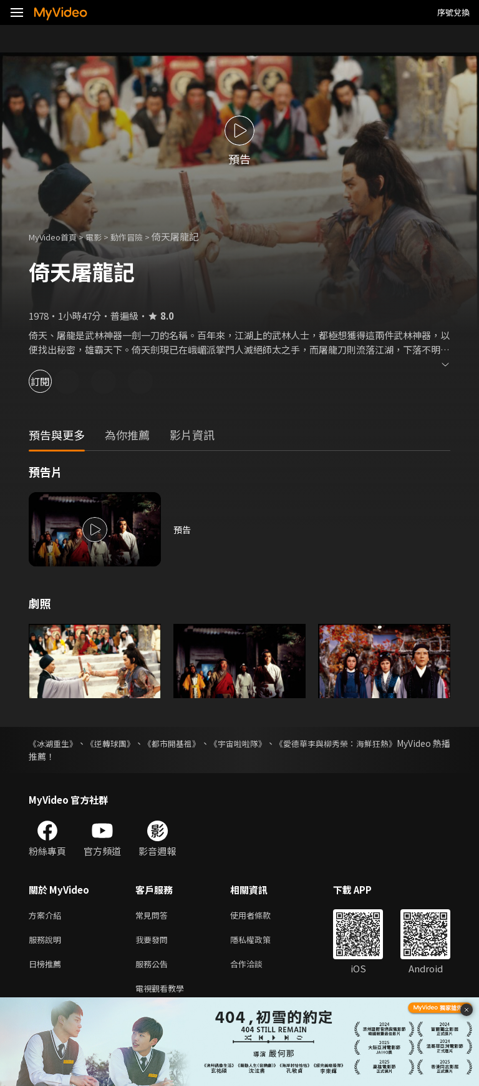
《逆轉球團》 (123, 743)
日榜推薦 (47, 968)
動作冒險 (140, 236)
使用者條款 (261, 915)
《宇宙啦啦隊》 (273, 743)
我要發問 (154, 942)
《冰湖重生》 (55, 743)
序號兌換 (453, 12)
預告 (182, 529)
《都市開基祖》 (195, 743)
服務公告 (154, 968)
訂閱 (53, 381)
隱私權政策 (261, 942)
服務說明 (47, 942)
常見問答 (154, 915)
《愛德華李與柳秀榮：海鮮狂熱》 (384, 743)
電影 (103, 236)
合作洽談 (256, 968)
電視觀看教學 (163, 994)
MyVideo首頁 (57, 236)
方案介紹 (47, 915)
